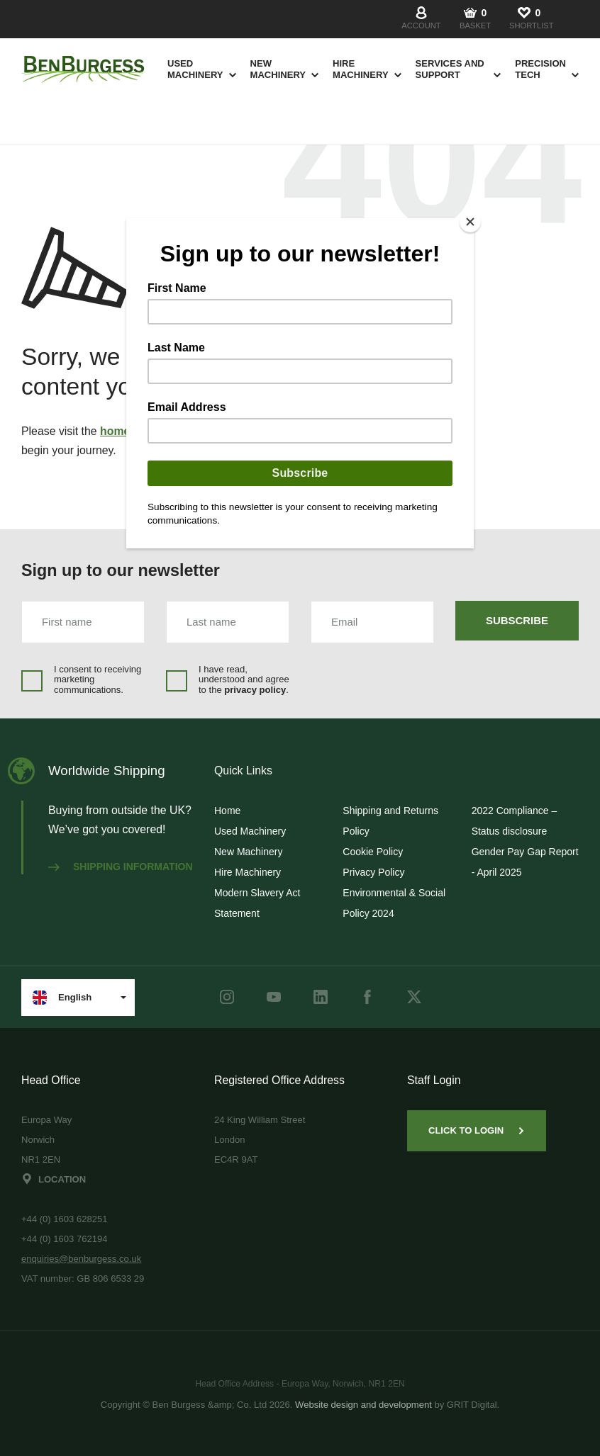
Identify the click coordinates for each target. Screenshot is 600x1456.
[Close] (470, 221)
